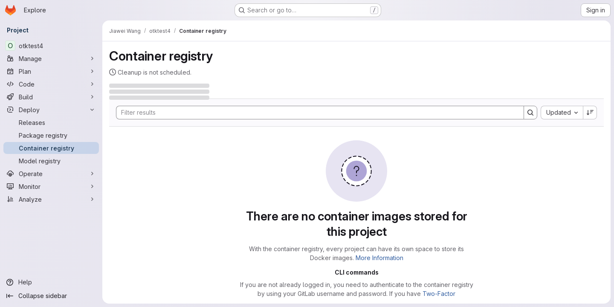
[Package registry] (51, 135)
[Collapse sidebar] (51, 296)
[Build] (51, 97)
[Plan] (51, 71)
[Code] (51, 84)
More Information (379, 257)
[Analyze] (51, 199)
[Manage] (51, 58)
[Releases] (51, 122)
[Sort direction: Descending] (590, 112)
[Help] (51, 282)
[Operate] (51, 174)
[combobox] (562, 112)
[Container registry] (51, 148)
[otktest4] (51, 46)
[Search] (315, 112)
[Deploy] (51, 110)
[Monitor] (51, 186)
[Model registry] (51, 161)
